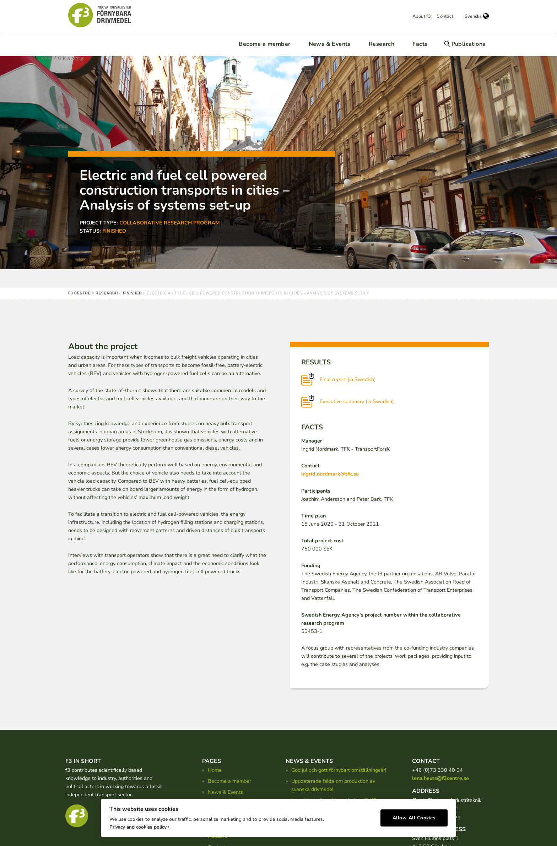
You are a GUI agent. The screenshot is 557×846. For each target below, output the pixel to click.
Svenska (477, 16)
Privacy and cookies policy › (139, 824)
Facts (419, 44)
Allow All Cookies (414, 816)
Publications (468, 44)
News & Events (330, 44)
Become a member (264, 44)
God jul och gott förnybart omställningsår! (338, 770)
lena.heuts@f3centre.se (440, 778)
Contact (445, 16)
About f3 (421, 16)
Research (381, 44)
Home (215, 770)
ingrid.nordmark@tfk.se (330, 473)
